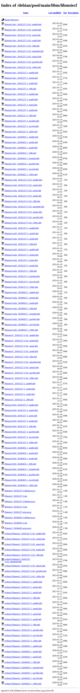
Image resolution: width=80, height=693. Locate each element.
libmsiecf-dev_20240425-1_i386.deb (20, 153)
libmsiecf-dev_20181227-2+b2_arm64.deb (23, 30)
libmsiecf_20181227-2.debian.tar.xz (20, 491)
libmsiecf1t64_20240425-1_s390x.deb (21, 485)
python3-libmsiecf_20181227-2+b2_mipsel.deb (25, 566)
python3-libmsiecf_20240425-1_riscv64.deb (24, 678)
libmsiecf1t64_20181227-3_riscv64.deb (22, 437)
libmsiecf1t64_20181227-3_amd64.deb (21, 405)
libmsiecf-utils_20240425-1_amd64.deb (22, 292)
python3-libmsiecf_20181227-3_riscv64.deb (24, 635)
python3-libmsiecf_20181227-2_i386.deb (22, 598)
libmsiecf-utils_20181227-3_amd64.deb (22, 249)
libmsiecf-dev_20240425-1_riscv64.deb (22, 169)
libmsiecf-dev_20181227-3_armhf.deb (21, 110)
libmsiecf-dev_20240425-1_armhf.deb (21, 148)
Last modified (54, 13)
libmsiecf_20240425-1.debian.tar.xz (20, 517)
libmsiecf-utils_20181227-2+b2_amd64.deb (23, 180)
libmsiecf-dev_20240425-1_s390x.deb (21, 174)
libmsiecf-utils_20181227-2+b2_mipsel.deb (23, 212)
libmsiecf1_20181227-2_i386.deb (19, 399)
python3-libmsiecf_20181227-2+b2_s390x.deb (25, 576)
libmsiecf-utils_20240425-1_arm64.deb (21, 298)
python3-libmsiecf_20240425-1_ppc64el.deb (24, 673)
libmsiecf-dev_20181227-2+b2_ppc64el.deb (23, 62)
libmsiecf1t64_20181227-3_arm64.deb (21, 410)
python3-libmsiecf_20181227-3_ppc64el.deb (24, 630)
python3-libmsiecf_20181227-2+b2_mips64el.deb (18, 560)
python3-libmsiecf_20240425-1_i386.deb (22, 662)
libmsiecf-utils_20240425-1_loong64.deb (22, 314)
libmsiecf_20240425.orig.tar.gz (18, 528)
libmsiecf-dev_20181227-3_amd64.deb (21, 94)
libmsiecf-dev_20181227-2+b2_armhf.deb (23, 40)
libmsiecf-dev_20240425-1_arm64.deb (21, 142)
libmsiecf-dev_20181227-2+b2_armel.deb (23, 35)
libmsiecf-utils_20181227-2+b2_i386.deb (22, 201)
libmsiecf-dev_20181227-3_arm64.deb (21, 99)
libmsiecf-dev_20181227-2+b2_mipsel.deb (23, 56)
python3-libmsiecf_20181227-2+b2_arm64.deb (25, 539)
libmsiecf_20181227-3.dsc (16, 507)
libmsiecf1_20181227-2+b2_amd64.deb (22, 335)
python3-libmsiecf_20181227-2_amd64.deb (23, 582)
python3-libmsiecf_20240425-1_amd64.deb (23, 646)
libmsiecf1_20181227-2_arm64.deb (20, 389)
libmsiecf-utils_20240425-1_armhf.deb (21, 303)
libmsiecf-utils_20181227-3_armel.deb (21, 260)
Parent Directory (12, 20)
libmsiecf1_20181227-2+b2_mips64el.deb (23, 362)
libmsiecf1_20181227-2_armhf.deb (20, 394)
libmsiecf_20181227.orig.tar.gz (18, 512)
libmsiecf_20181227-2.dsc (16, 496)
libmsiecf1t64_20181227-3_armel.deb (21, 416)
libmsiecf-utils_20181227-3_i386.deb (21, 271)
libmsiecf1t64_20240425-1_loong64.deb (22, 469)
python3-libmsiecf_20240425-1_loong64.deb (24, 667)
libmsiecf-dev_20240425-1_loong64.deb (22, 158)
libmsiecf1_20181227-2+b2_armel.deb (21, 346)
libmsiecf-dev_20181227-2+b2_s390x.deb (23, 67)
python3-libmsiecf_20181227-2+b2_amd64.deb (25, 533)
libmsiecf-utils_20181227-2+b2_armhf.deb (23, 196)
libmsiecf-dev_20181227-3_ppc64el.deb (22, 121)
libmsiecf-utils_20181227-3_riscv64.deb (22, 282)
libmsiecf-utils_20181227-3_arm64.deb (21, 255)
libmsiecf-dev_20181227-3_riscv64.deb (22, 126)
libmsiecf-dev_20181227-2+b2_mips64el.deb (24, 51)
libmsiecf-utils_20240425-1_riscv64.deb (22, 324)
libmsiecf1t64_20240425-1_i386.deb (20, 464)
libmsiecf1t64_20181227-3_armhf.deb (21, 421)
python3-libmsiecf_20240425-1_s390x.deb (23, 684)
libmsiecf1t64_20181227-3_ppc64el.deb (22, 432)
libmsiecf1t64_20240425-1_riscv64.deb (22, 480)
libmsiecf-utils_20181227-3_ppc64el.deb (22, 276)
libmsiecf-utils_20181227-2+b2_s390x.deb (23, 223)
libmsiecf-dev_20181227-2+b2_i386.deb (22, 46)
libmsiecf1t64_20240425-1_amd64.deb (21, 448)
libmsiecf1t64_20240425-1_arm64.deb (21, 453)
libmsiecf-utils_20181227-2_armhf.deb (21, 239)
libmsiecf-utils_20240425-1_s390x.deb (21, 330)
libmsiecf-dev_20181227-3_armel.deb (21, 105)
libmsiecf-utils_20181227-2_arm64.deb (21, 233)
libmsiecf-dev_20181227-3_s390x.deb (21, 132)
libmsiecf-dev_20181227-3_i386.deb (20, 115)
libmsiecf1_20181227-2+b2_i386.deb (21, 357)
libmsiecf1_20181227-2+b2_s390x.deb (21, 378)
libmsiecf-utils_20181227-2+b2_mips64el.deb (24, 207)
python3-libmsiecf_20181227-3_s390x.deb (23, 641)
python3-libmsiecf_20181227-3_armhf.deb (23, 619)
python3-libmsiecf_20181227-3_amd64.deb (23, 603)
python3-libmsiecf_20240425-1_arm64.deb (23, 651)
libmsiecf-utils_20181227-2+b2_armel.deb (23, 190)
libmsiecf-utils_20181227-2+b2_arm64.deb (23, 185)
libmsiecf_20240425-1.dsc (16, 523)
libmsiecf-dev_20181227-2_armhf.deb (21, 83)
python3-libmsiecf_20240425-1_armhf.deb (23, 657)
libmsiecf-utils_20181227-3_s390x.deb (21, 287)
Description (73, 13)
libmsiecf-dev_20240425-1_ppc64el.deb (22, 164)
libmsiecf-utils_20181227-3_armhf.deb (21, 265)
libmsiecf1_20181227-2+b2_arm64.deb (21, 341)
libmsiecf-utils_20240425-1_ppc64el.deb (22, 319)
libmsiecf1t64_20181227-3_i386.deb (20, 426)
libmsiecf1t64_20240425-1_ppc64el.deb (22, 475)
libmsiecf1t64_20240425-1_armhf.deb (21, 458)
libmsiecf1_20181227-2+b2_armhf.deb (21, 351)
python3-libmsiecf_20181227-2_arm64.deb (23, 587)
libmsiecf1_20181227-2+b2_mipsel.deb (22, 367)
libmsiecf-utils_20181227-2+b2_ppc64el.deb (24, 217)
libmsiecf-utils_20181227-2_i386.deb (21, 244)
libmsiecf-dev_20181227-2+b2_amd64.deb (23, 24)
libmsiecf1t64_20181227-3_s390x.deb (21, 442)
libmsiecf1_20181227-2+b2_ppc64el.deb (22, 373)
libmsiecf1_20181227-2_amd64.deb (20, 383)
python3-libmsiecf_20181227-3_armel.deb (23, 614)
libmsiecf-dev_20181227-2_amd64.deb (21, 73)
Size (65, 13)
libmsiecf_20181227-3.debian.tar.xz (20, 501)
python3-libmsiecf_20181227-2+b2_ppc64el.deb (25, 571)
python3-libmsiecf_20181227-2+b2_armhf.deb (25, 550)
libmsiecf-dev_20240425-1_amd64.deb (21, 137)
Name (25, 13)
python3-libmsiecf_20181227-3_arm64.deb (23, 609)
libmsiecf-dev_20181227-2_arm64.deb (21, 78)
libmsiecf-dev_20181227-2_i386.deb (20, 89)
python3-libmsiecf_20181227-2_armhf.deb (23, 592)
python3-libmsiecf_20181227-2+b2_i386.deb (24, 555)
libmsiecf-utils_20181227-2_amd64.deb (22, 228)
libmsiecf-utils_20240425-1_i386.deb (21, 308)
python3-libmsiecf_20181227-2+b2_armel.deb (24, 544)
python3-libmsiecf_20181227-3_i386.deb (22, 625)
